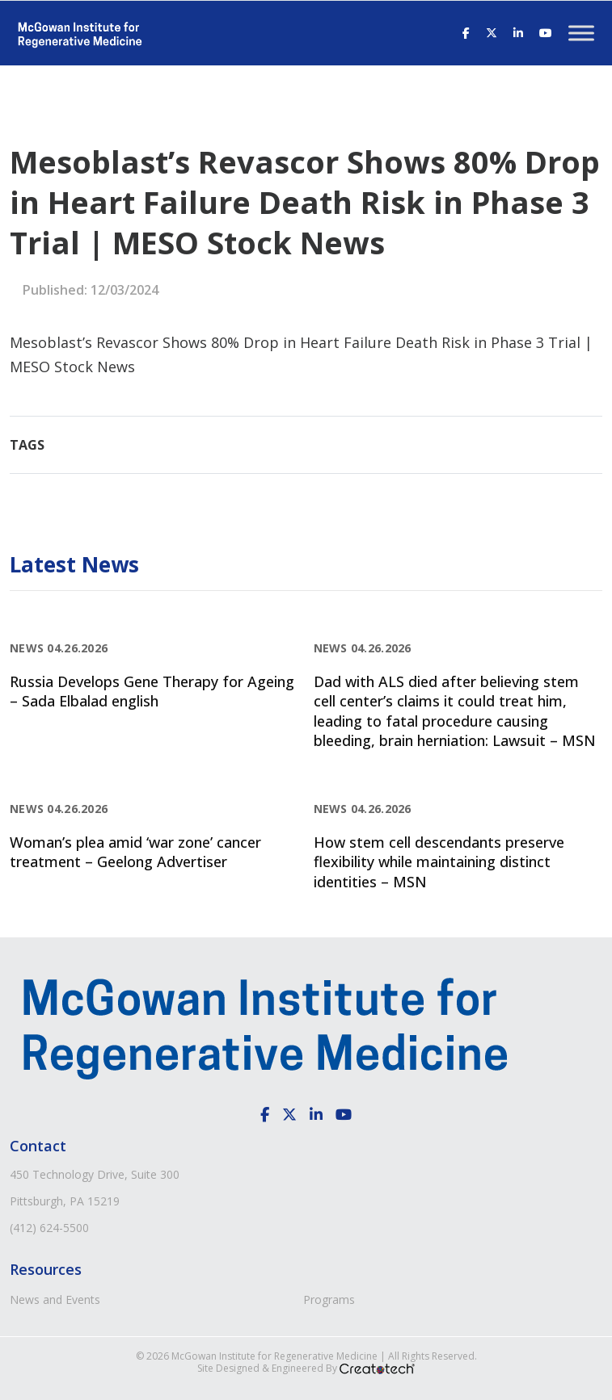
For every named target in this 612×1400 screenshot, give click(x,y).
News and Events (55, 1299)
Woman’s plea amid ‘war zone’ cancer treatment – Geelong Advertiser (135, 851)
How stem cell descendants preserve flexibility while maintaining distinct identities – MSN (439, 861)
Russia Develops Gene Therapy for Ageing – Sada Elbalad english (152, 691)
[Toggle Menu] (581, 32)
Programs (329, 1299)
